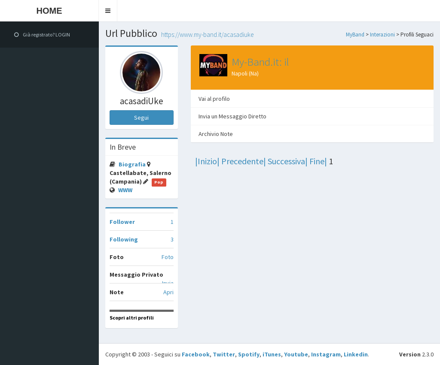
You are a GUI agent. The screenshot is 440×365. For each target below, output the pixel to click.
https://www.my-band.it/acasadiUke (207, 34)
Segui (141, 117)
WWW (125, 190)
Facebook (196, 354)
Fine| (318, 161)
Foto (168, 257)
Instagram (326, 354)
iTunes (272, 354)
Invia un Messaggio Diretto (232, 116)
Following (124, 239)
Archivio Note (216, 134)
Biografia (133, 164)
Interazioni (382, 34)
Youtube (296, 354)
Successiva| (288, 161)
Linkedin (356, 354)
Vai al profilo (214, 99)
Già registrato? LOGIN (42, 34)
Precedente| (243, 161)
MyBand (355, 34)
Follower (122, 222)
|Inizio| (207, 161)
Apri (168, 292)
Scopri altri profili (132, 317)
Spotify (249, 354)
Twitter (224, 354)
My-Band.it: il (260, 62)
